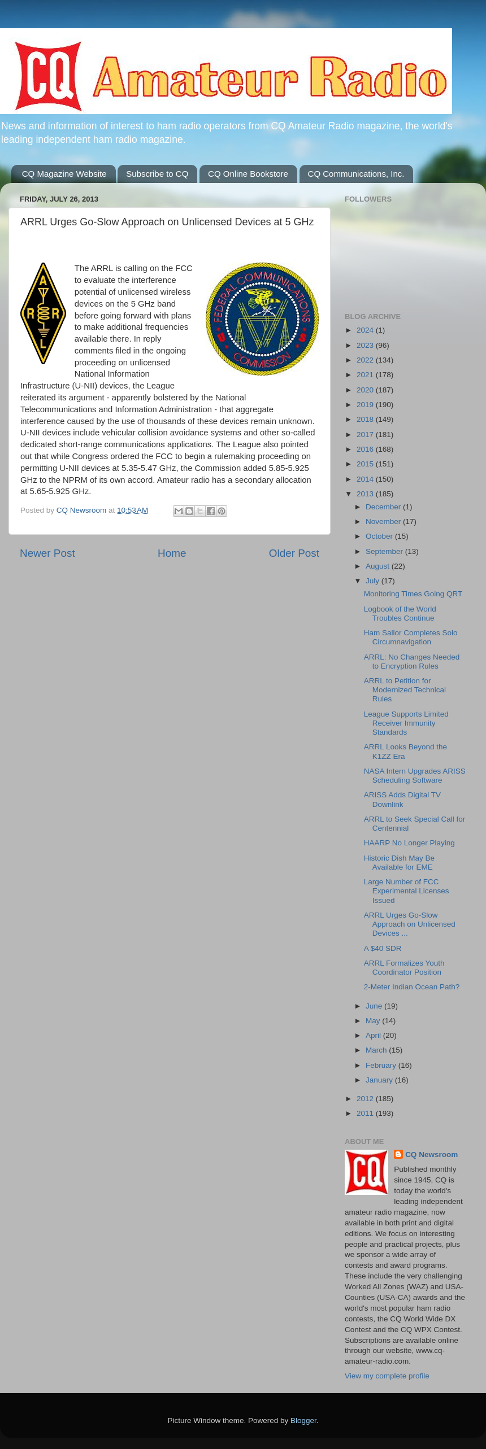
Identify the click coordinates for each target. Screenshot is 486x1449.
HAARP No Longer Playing (409, 843)
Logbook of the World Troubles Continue (400, 613)
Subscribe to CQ (157, 173)
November (384, 521)
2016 (366, 449)
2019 (366, 404)
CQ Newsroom (431, 1154)
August (379, 566)
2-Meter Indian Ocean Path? (412, 987)
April (374, 1035)
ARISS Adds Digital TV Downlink (402, 799)
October (380, 536)
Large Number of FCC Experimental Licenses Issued (406, 891)
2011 (366, 1113)
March (377, 1050)
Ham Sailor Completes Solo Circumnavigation (411, 637)
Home (172, 553)
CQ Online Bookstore (248, 173)
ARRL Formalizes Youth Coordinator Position (404, 967)
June (375, 1006)
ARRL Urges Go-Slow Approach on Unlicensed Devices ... (409, 924)
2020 (366, 390)
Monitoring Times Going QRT (413, 594)
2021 (366, 374)
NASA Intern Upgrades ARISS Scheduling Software (415, 775)
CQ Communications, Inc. (356, 173)
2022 (366, 360)
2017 (366, 434)
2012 (366, 1098)
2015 (366, 464)
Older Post (294, 553)
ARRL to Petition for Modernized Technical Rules (405, 690)
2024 (366, 330)
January (380, 1080)
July (373, 581)
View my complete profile (387, 1376)
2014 (366, 479)
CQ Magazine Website (64, 173)
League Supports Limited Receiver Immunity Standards (406, 723)
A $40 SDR (383, 948)
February (382, 1065)
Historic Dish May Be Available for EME (399, 862)
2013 (366, 494)
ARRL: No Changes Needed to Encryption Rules (412, 661)
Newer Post (47, 553)
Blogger (303, 1420)
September (385, 551)
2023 (366, 345)
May (374, 1020)
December (384, 507)
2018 (366, 419)
